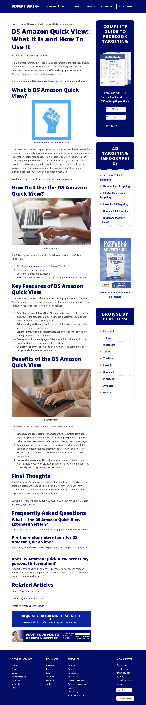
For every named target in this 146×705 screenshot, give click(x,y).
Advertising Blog (20, 676)
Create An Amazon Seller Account (29, 605)
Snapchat (108, 372)
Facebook (108, 331)
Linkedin (50, 679)
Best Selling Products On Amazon (29, 598)
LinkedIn (108, 365)
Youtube (50, 676)
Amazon (108, 385)
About (15, 668)
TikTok (107, 337)
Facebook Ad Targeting (116, 186)
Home (15, 664)
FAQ (14, 687)
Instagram (109, 344)
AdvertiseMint (26, 6)
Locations (16, 679)
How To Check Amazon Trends (27, 591)
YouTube (108, 358)
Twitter (107, 351)
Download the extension (29, 266)
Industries (17, 683)
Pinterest (108, 378)
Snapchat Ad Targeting (116, 211)
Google (107, 392)
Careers (15, 672)
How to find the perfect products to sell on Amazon (50, 179)
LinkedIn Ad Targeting (115, 204)
